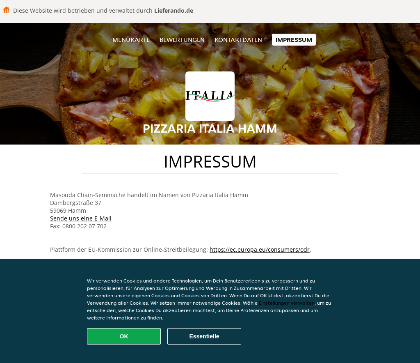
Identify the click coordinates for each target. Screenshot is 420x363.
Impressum (294, 39)
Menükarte (131, 39)
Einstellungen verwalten (287, 303)
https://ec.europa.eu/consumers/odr (260, 249)
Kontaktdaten (238, 39)
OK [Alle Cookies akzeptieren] (124, 336)
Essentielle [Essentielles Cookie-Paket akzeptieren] (204, 336)
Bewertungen (182, 39)
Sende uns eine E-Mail (81, 218)
